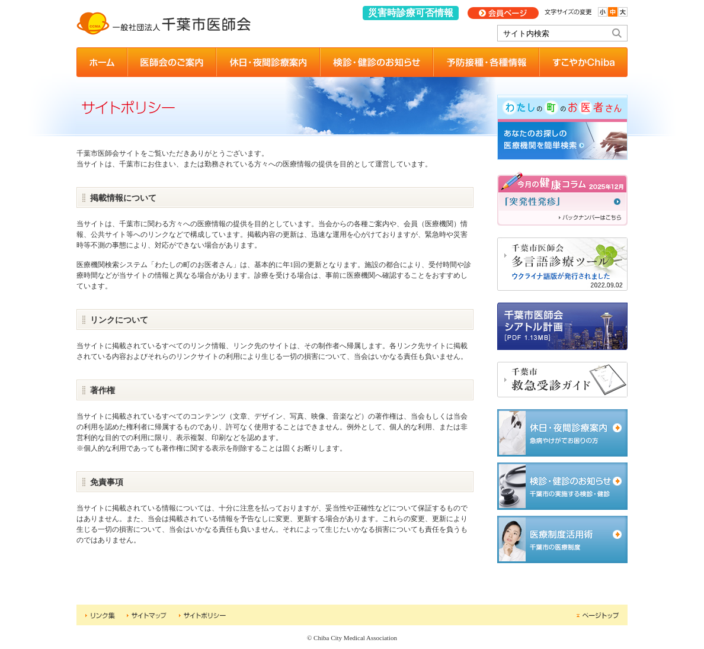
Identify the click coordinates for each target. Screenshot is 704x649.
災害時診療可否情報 (410, 13)
